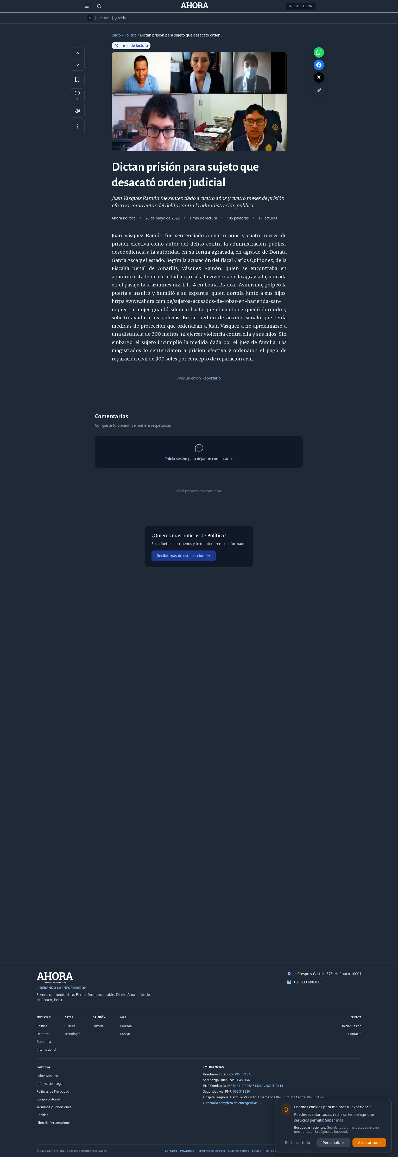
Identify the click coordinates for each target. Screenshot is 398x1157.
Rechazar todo (297, 1142)
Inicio (116, 35)
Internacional (46, 1049)
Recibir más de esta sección (184, 555)
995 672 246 (243, 1074)
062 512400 (284, 1097)
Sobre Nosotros (48, 1076)
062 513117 (235, 1085)
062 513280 (241, 1091)
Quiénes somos (238, 1151)
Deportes (43, 1034)
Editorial (98, 1026)
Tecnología (72, 1034)
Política (104, 18)
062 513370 (315, 1097)
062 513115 (274, 1085)
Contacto (355, 1034)
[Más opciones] (77, 126)
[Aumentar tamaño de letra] (77, 53)
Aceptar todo (369, 1142)
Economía (44, 1041)
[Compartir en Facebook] (319, 65)
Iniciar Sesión (301, 6)
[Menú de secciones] (87, 6)
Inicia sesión (176, 458)
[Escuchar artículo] (77, 111)
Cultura (70, 1026)
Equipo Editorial (48, 1099)
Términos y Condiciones (54, 1107)
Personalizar (333, 1142)
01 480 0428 (243, 1080)
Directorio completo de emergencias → (232, 1103)
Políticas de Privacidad (53, 1091)
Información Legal (50, 1083)
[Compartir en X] (319, 77)
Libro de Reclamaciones (54, 1123)
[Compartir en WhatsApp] (319, 52)
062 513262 (255, 1085)
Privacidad (187, 1151)
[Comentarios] (77, 95)
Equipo (256, 1151)
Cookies (42, 1115)
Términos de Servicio (211, 1151)
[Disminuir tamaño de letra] (77, 65)
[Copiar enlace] (319, 90)
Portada (126, 1026)
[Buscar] (99, 6)
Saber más (334, 1120)
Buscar (125, 1034)
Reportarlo (211, 378)
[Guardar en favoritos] (77, 79)
